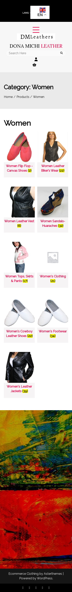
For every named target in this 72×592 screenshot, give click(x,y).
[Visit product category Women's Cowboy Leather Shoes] (19, 318)
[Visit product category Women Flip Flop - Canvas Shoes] (19, 153)
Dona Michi (36, 46)
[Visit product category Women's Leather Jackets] (19, 373)
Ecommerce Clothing (23, 574)
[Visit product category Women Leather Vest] (19, 208)
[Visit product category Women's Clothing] (52, 263)
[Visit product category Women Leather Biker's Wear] (52, 153)
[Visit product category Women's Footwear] (52, 318)
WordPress (44, 578)
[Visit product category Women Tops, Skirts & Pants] (19, 263)
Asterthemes (53, 574)
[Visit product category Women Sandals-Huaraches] (52, 208)
